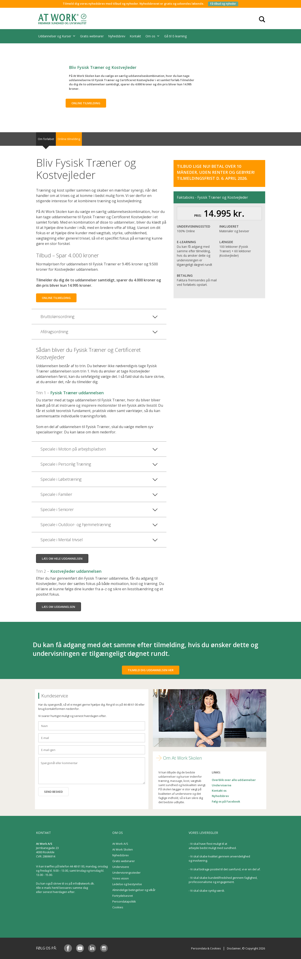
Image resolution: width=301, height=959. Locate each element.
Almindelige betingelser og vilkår (134, 890)
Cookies (117, 907)
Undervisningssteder (126, 873)
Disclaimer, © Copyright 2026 (246, 948)
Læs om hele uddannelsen (62, 559)
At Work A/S (120, 844)
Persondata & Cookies (206, 948)
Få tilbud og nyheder (223, 4)
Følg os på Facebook (226, 801)
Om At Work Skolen (182, 758)
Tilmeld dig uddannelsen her (151, 670)
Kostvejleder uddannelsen (75, 571)
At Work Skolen (122, 849)
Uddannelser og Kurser (57, 36)
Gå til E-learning (175, 36)
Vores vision (120, 878)
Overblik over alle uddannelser (234, 780)
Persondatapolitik (124, 901)
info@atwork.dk (83, 883)
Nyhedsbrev (116, 36)
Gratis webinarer (92, 36)
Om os (152, 36)
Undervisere (120, 867)
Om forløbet (46, 139)
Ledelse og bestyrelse (127, 884)
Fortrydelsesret (122, 896)
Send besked (53, 792)
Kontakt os (219, 791)
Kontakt (135, 36)
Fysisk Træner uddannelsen (77, 392)
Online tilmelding (85, 103)
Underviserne (221, 785)
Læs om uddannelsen (58, 607)
